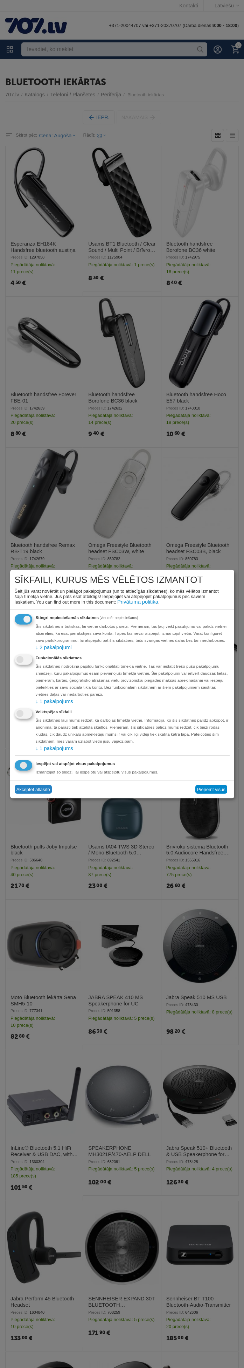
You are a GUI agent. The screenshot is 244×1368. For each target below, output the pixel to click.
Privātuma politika (135, 602)
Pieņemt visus (211, 788)
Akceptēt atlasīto (33, 788)
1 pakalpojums (52, 700)
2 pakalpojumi (51, 647)
